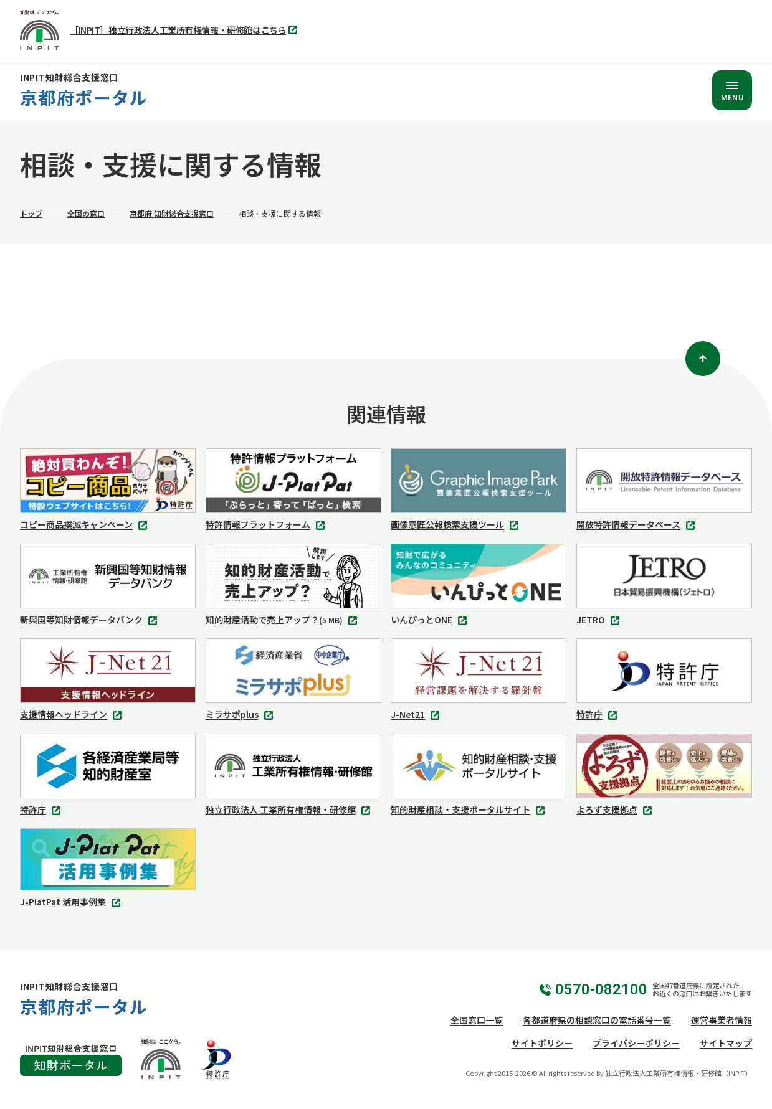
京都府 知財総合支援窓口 (172, 213)
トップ (31, 213)
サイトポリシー (542, 1043)
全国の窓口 (86, 213)
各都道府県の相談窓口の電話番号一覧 (597, 1020)
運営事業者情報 (721, 1020)
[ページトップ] (703, 359)
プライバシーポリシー (636, 1043)
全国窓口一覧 (476, 1020)
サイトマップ (726, 1043)
